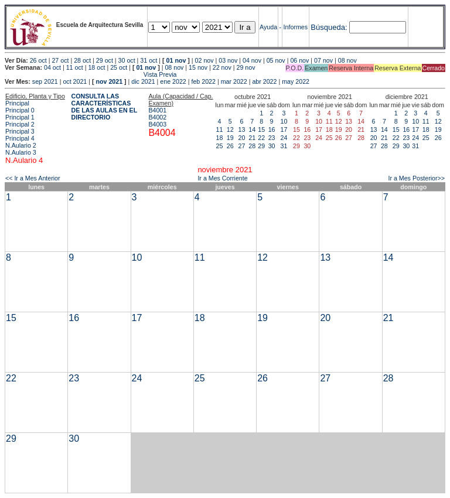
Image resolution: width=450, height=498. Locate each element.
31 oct (148, 60)
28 (251, 145)
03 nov (228, 60)
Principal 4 (20, 138)
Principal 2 (20, 124)
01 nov (176, 60)
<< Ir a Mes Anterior (32, 178)
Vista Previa (91, 74)
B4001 (157, 110)
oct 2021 (75, 81)
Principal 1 (20, 117)
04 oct (52, 67)
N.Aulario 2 (20, 145)
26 (230, 145)
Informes (296, 26)
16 (271, 129)
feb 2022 (203, 81)
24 (284, 137)
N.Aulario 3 (20, 152)
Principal (17, 103)
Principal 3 (20, 131)
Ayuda (268, 26)
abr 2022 (264, 81)
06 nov (299, 60)
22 (261, 137)
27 (242, 145)
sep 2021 (45, 81)
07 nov (323, 60)
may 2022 (295, 81)
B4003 (157, 124)
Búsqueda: (329, 27)
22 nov (222, 67)
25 (219, 145)
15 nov (198, 67)
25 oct (118, 67)
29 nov (246, 67)
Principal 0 (20, 110)
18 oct (96, 67)
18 (219, 137)
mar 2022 (234, 81)
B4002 (157, 117)
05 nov (276, 60)
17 (284, 129)
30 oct (126, 60)
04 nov (252, 60)
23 (271, 137)
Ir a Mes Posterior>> (416, 178)
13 (242, 129)
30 (271, 145)
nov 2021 (109, 81)
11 (219, 129)
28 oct (82, 60)
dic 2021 (143, 81)
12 (230, 129)
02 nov (204, 60)
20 (242, 137)
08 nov (347, 60)
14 (251, 129)
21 (251, 137)
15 (261, 129)
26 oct (38, 60)
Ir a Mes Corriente (222, 178)
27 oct (60, 60)
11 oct (74, 67)
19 (230, 137)
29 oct (104, 60)
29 (261, 145)
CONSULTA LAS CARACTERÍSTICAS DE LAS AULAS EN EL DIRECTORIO (104, 107)
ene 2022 (173, 81)
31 (284, 145)
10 (284, 121)
